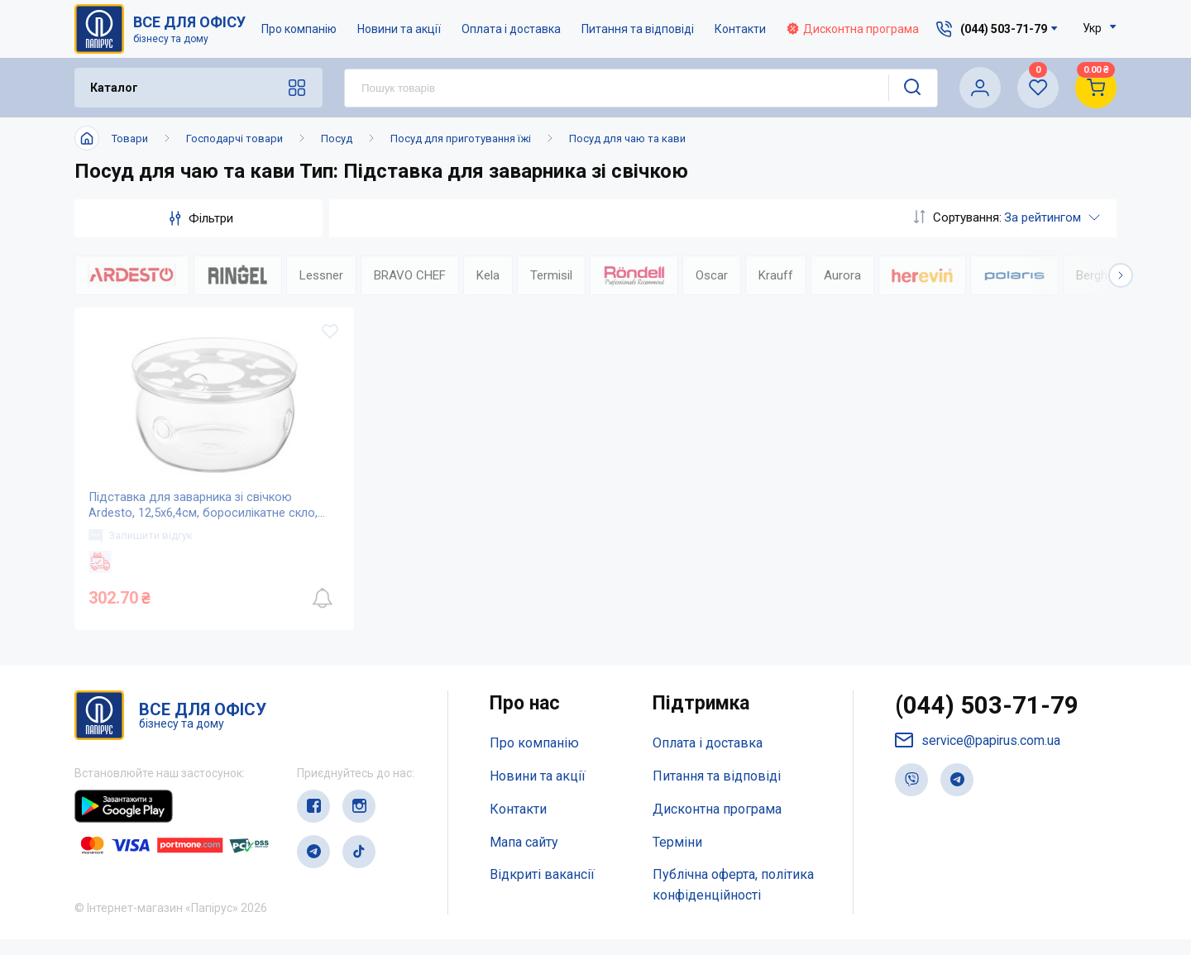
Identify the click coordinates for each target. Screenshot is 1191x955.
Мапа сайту (524, 858)
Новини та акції (399, 29)
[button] (1120, 275)
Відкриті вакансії (542, 891)
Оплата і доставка (511, 29)
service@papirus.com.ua (978, 757)
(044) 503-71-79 (987, 722)
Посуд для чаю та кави (627, 138)
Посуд (336, 138)
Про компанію (299, 29)
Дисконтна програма (853, 29)
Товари (130, 138)
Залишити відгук (143, 548)
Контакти (740, 29)
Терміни (677, 858)
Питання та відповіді (637, 29)
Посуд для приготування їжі (460, 138)
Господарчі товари (234, 138)
